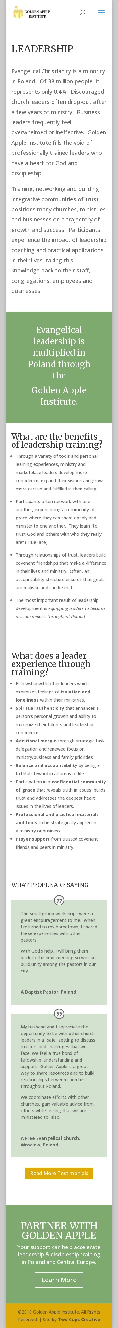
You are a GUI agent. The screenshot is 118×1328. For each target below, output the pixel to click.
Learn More (59, 1279)
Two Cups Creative (79, 1319)
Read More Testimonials (59, 1173)
